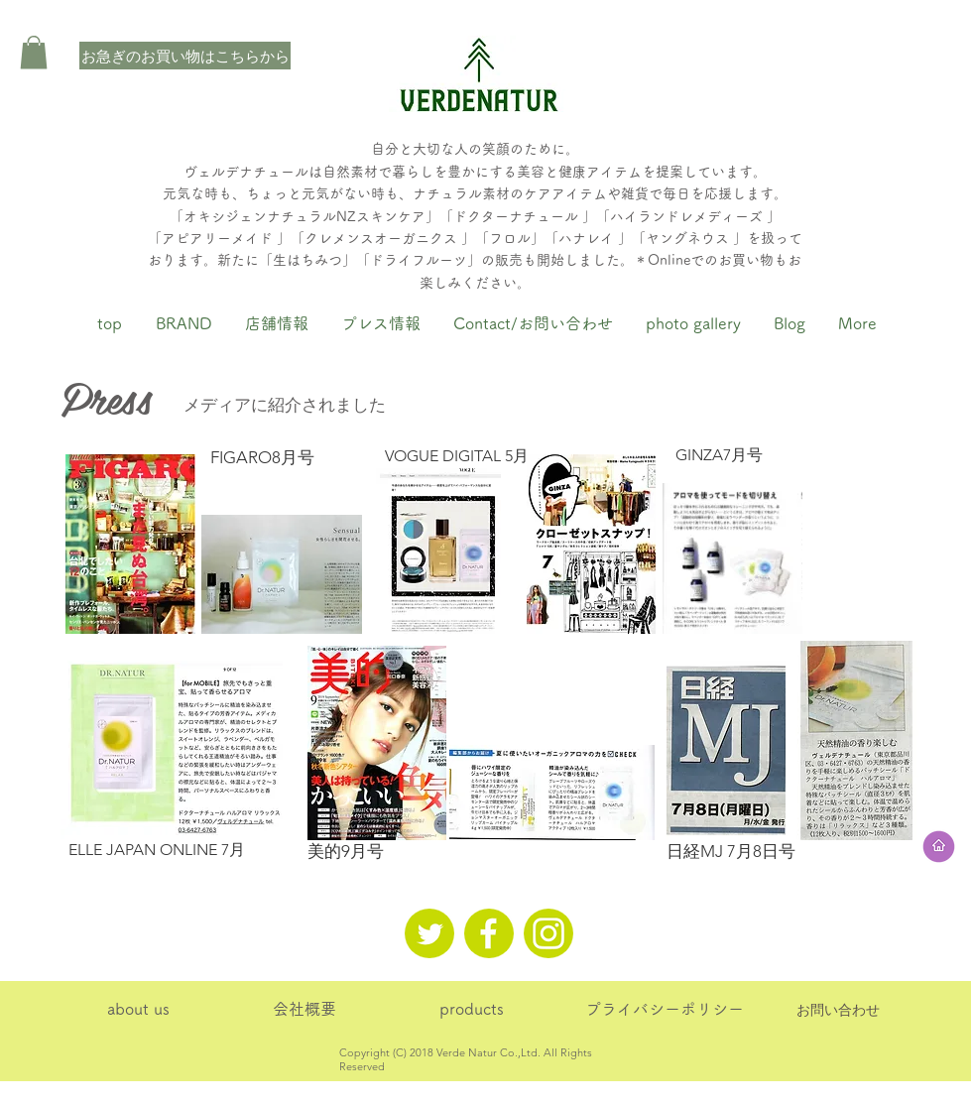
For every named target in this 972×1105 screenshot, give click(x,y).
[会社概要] (304, 1009)
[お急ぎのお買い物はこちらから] (185, 55)
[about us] (137, 1009)
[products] (471, 1009)
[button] (34, 52)
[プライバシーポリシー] (664, 1009)
